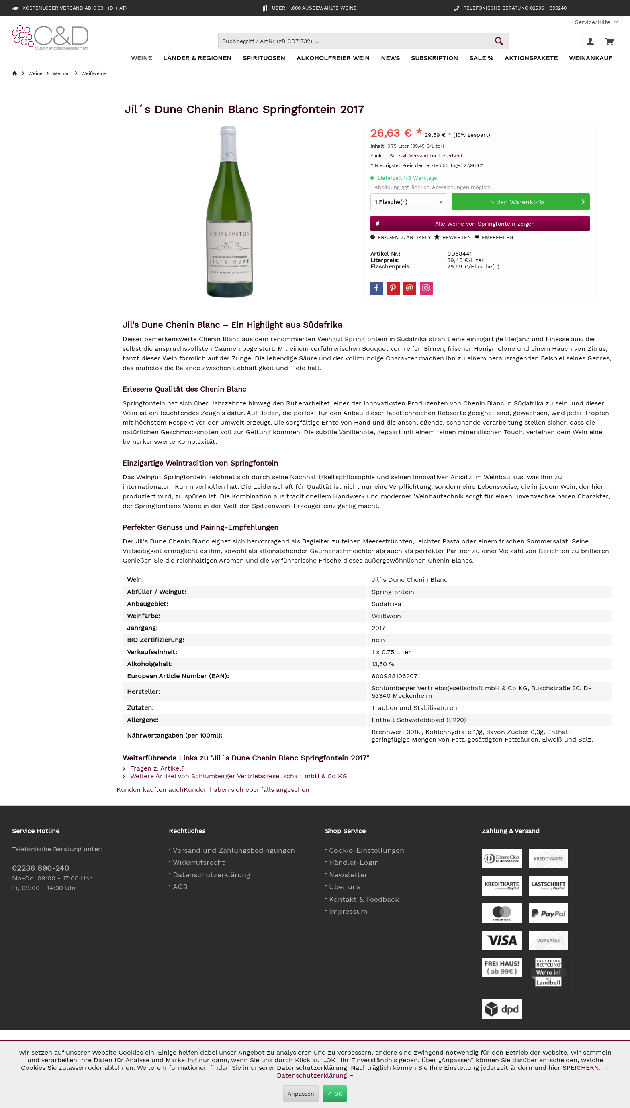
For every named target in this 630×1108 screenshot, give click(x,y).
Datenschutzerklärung (211, 874)
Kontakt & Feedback (364, 899)
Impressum (348, 911)
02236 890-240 (40, 868)
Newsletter (348, 874)
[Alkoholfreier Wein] (333, 58)
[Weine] (141, 58)
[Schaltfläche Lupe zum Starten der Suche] (499, 41)
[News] (390, 58)
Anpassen (301, 1093)
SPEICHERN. (582, 1067)
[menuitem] (593, 22)
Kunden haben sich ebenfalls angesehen (246, 789)
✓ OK (334, 1093)
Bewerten (452, 237)
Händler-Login (354, 862)
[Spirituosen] (264, 58)
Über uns (344, 886)
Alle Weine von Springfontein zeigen (455, 222)
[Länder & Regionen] (197, 58)
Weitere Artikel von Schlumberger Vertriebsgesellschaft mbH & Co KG (235, 776)
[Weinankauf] (590, 58)
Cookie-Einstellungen (366, 850)
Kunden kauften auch (150, 789)
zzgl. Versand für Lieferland (430, 156)
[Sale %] (481, 58)
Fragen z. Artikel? (400, 237)
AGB (180, 886)
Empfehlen (494, 237)
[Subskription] (434, 58)
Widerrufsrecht (199, 862)
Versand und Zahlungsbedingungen (234, 850)
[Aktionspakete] (531, 58)
